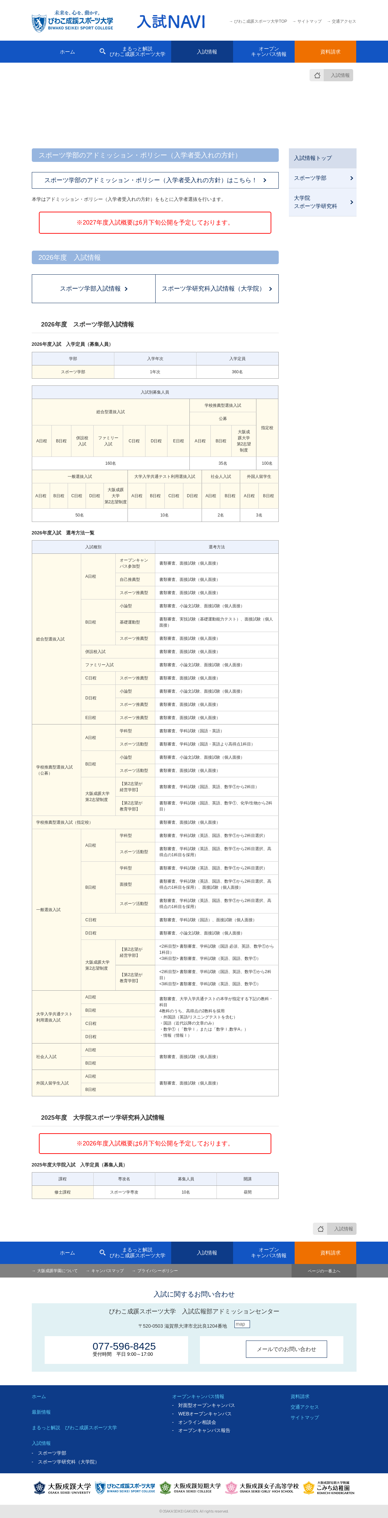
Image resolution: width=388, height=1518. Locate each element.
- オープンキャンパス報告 (201, 1430)
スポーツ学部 (310, 178)
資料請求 (300, 1396)
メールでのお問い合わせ (286, 1349)
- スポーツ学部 (49, 1453)
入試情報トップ (313, 158)
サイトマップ (305, 1417)
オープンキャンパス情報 (198, 1396)
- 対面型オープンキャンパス (203, 1405)
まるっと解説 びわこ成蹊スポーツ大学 (74, 1427)
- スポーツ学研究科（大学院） (66, 1461)
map (240, 1324)
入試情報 (340, 75)
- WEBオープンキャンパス (202, 1413)
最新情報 (41, 1412)
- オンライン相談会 (194, 1422)
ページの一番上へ (324, 1271)
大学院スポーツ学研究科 (315, 202)
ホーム (39, 1396)
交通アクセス (305, 1407)
